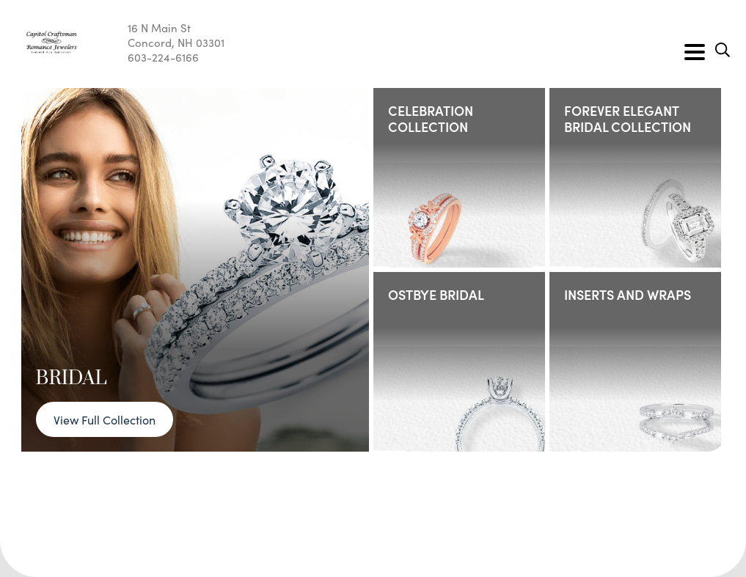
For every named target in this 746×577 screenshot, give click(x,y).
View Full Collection (105, 419)
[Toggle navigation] (695, 52)
